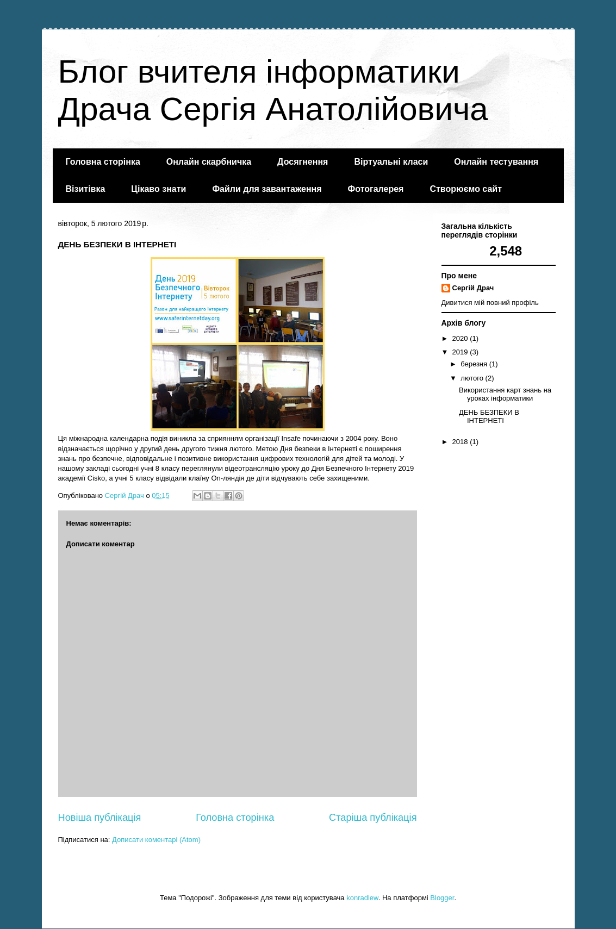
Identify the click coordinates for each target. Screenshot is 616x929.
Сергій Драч (473, 288)
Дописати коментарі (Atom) (156, 840)
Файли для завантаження (266, 189)
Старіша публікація (372, 817)
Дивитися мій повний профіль (490, 302)
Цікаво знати (158, 189)
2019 (461, 352)
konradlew (362, 898)
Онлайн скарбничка (208, 161)
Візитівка (85, 189)
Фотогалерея (376, 189)
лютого (473, 378)
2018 (461, 442)
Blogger (442, 898)
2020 (461, 338)
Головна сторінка (103, 161)
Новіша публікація (99, 817)
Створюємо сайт (466, 189)
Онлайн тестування (496, 161)
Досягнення (302, 161)
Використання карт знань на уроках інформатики (505, 394)
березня (475, 364)
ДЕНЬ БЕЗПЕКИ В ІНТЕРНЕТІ (489, 416)
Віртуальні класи (391, 161)
